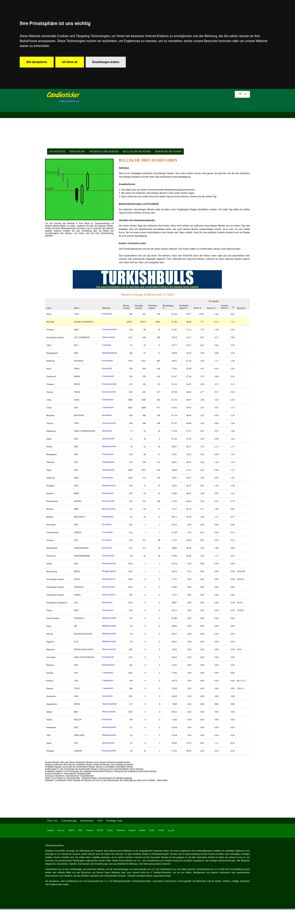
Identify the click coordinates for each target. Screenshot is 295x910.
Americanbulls (108, 337)
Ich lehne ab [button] (69, 62)
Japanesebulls (108, 438)
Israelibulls (107, 368)
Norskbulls (107, 524)
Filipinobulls (107, 454)
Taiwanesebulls (109, 391)
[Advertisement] (159, 119)
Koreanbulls (107, 360)
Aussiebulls (107, 696)
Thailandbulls (108, 462)
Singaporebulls (109, 485)
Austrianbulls (108, 555)
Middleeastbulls (109, 446)
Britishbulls (107, 602)
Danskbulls (107, 430)
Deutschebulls (108, 501)
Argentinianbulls (109, 703)
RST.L (240, 602)
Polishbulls (107, 313)
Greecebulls (107, 532)
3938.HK (241, 571)
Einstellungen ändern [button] (105, 62)
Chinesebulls (108, 399)
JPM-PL (241, 579)
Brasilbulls (107, 415)
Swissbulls (107, 540)
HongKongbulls (109, 571)
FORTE (240, 610)
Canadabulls (107, 672)
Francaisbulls (108, 376)
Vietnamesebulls (109, 329)
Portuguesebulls (109, 750)
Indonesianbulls (109, 727)
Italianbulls (107, 719)
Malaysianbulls (109, 649)
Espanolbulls (108, 493)
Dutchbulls (107, 547)
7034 (239, 649)
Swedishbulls (108, 657)
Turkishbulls (107, 610)
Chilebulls (106, 345)
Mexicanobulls (108, 508)
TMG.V (240, 688)
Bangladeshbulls (109, 352)
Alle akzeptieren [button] (36, 62)
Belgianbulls (107, 516)
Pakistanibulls (108, 664)
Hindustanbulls (109, 563)
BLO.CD (241, 680)
